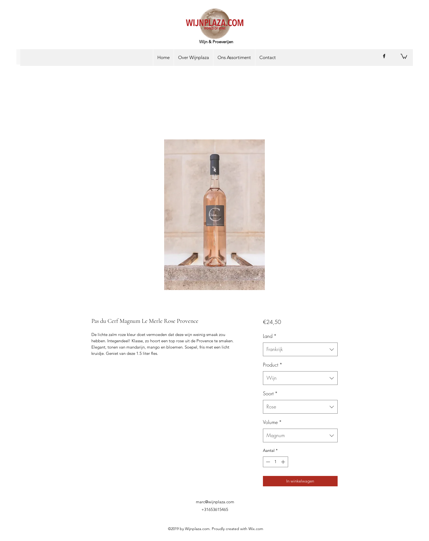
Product (272, 364)
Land (270, 336)
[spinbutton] (275, 462)
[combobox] (300, 349)
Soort (270, 393)
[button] (404, 56)
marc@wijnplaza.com (215, 501)
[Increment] (283, 462)
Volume (272, 422)
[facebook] (384, 56)
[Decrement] (267, 462)
